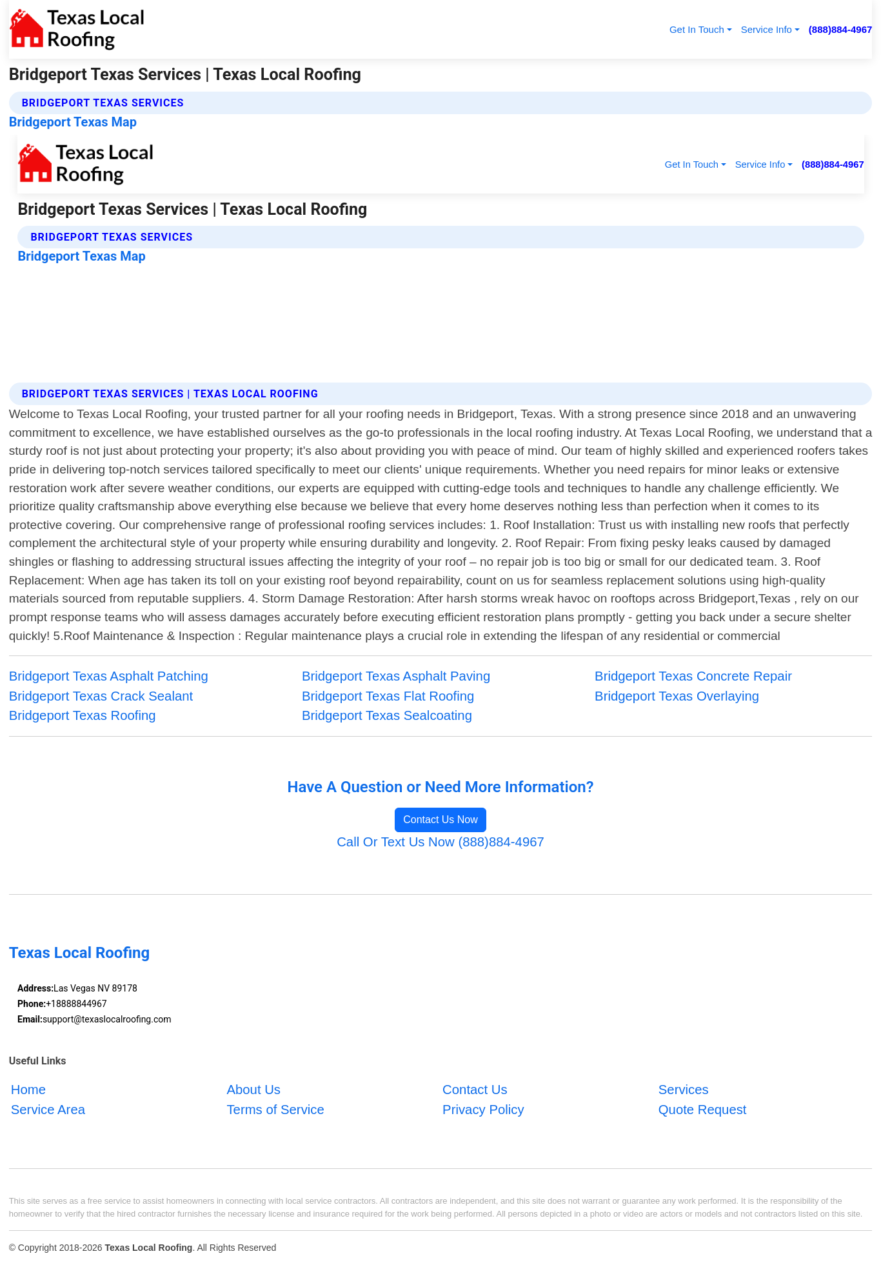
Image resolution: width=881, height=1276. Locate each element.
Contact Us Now (440, 819)
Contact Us (475, 1089)
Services (683, 1089)
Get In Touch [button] (696, 29)
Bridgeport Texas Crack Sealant (101, 696)
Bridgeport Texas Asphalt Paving (396, 676)
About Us (253, 1089)
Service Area (48, 1109)
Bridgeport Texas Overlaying (677, 696)
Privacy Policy (483, 1109)
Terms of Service (275, 1109)
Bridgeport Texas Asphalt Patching (108, 676)
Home (28, 1089)
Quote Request (702, 1109)
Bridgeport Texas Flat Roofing (388, 696)
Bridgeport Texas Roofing (82, 715)
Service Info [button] (766, 29)
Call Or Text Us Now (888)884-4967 (440, 842)
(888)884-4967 (841, 29)
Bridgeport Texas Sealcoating (387, 715)
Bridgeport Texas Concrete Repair (693, 676)
